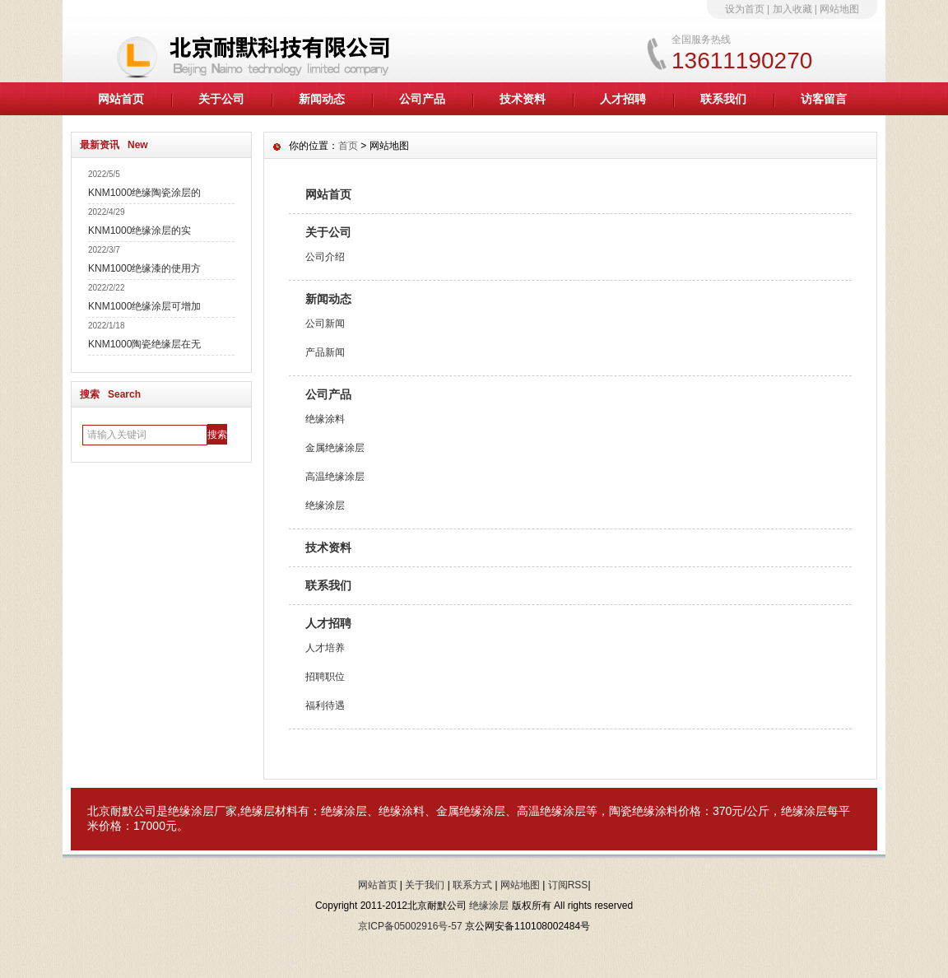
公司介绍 (325, 257)
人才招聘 (623, 98)
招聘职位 (325, 676)
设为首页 (744, 9)
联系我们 (723, 98)
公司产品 (422, 98)
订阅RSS (568, 885)
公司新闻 (325, 323)
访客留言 (824, 98)
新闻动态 (322, 98)
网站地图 (839, 9)
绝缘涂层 (325, 505)
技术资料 (523, 98)
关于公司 (221, 98)
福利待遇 (325, 705)
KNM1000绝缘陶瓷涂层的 (144, 192)
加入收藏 (792, 9)
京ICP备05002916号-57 (410, 926)
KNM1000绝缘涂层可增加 (144, 306)
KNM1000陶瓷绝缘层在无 (144, 344)
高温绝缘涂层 (335, 476)
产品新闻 (325, 352)
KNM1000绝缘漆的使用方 (144, 268)
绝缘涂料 (325, 419)
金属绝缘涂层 (335, 448)
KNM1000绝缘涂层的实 (139, 230)
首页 (348, 145)
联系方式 (472, 885)
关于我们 (424, 885)
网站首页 (121, 98)
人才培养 (325, 648)
